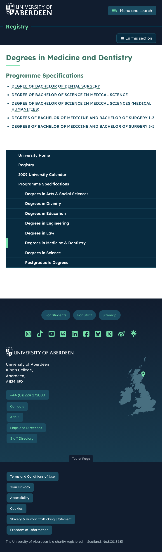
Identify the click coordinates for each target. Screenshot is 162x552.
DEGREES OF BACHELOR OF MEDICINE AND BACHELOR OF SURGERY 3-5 (83, 126)
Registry (17, 26)
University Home (34, 155)
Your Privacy (20, 487)
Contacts (17, 406)
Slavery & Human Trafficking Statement (40, 519)
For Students (55, 315)
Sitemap (110, 315)
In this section (139, 38)
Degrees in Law (39, 233)
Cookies (16, 509)
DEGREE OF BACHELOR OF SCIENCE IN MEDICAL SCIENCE (70, 94)
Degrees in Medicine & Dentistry (55, 243)
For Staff (84, 315)
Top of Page (81, 459)
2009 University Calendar (42, 174)
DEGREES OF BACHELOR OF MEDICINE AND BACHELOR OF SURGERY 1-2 (83, 117)
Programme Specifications (43, 184)
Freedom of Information (29, 530)
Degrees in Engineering (47, 223)
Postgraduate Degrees (46, 262)
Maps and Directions (26, 428)
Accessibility (19, 498)
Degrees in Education (45, 213)
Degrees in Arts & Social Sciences (56, 193)
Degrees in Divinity (43, 203)
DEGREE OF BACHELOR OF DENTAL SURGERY (56, 86)
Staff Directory (21, 438)
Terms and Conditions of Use (32, 476)
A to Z (14, 417)
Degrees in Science (43, 252)
